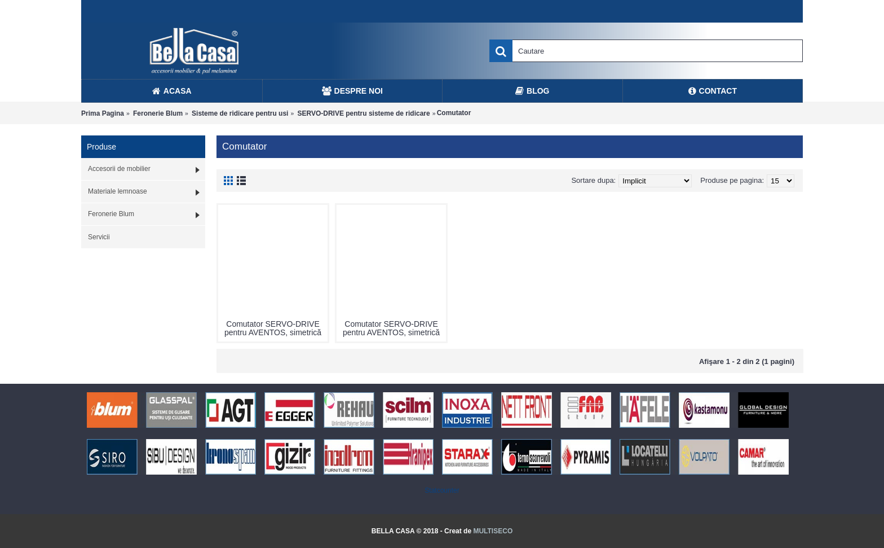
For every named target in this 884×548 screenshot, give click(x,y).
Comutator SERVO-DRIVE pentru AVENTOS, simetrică (272, 328)
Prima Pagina (102, 113)
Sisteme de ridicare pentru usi (240, 113)
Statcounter (442, 490)
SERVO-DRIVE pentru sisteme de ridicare (363, 113)
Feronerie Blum (158, 113)
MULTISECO (492, 531)
